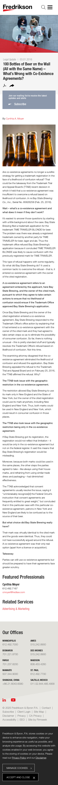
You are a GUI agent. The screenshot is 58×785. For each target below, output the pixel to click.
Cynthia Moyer (10, 584)
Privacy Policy (19, 757)
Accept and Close (18, 777)
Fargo (5, 660)
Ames (33, 640)
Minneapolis (9, 640)
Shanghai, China (10, 679)
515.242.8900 (38, 644)
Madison (35, 660)
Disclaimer (8, 715)
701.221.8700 (10, 654)
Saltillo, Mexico (39, 679)
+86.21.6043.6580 (12, 683)
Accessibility (9, 719)
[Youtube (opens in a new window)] (13, 700)
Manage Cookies (17, 768)
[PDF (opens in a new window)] (4, 86)
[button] (11, 86)
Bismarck (7, 650)
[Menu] (51, 8)
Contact (46, 707)
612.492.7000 (10, 644)
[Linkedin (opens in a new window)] (4, 700)
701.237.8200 (10, 664)
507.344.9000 (10, 674)
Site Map (39, 711)
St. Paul (34, 670)
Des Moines (36, 650)
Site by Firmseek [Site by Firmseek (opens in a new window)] (37, 719)
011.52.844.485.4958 (42, 683)
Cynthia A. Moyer (15, 118)
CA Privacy (35, 715)
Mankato (7, 670)
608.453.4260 (38, 664)
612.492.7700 (38, 674)
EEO (22, 719)
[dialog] (29, 756)
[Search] (43, 7)
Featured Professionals (23, 577)
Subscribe (8, 711)
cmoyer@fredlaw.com (13, 592)
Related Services (17, 602)
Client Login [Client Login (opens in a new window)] (23, 711)
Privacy (21, 715)
